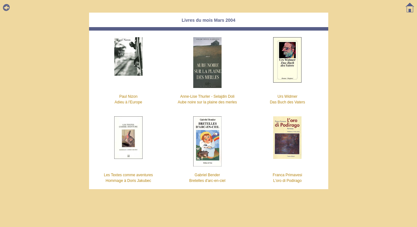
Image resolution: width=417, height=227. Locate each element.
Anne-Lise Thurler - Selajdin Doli (207, 96)
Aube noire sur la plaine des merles (207, 102)
